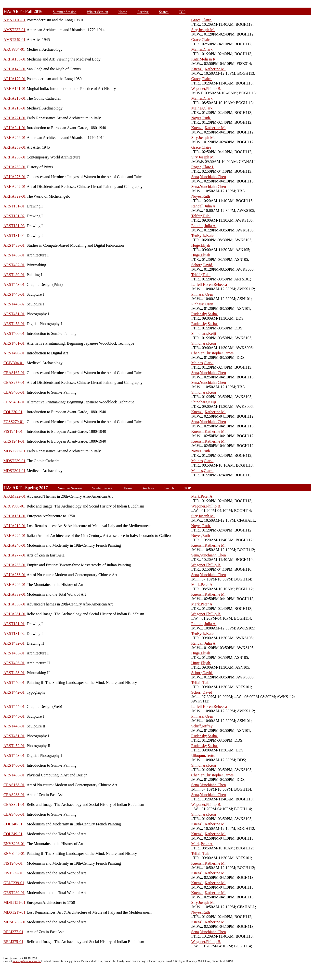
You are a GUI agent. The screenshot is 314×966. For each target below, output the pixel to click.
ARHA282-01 (14, 186)
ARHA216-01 (14, 98)
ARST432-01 (14, 643)
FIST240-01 (13, 863)
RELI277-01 (13, 932)
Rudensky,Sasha (204, 314)
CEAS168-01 (14, 785)
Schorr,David (202, 265)
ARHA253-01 (14, 147)
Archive (143, 12)
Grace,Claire (201, 20)
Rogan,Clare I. (202, 167)
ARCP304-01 (14, 49)
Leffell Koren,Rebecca (209, 284)
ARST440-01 (14, 682)
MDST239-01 (14, 461)
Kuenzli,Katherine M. (208, 69)
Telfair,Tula (201, 216)
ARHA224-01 (14, 535)
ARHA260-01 (14, 167)
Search (164, 12)
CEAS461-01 (14, 402)
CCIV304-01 (13, 363)
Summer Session (64, 12)
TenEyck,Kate (203, 235)
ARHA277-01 (14, 555)
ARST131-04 (14, 235)
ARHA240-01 (14, 545)
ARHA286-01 (14, 565)
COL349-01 (12, 834)
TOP (182, 12)
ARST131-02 (14, 216)
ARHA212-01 (14, 526)
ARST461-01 (14, 343)
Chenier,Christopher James (212, 353)
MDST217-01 (14, 912)
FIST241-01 (13, 431)
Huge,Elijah (201, 245)
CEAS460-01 (14, 392)
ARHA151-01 (14, 516)
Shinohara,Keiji (204, 333)
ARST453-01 (14, 324)
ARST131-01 (14, 206)
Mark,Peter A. (202, 496)
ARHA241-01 (14, 128)
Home (122, 12)
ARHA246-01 (14, 137)
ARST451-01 (14, 314)
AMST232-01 (14, 30)
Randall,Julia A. (204, 206)
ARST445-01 (14, 294)
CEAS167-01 (14, 373)
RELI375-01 (13, 942)
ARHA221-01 (14, 118)
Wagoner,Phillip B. (206, 88)
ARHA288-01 (14, 575)
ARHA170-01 (14, 79)
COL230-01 (12, 412)
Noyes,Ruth (201, 118)
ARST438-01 (14, 673)
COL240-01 (12, 824)
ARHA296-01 (14, 584)
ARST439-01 (14, 275)
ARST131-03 (14, 226)
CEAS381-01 (14, 804)
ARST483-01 (14, 775)
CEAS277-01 (14, 382)
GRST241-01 (14, 441)
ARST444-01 (14, 706)
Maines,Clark (202, 49)
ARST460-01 (14, 333)
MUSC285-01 (14, 922)
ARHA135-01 (14, 59)
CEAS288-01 (14, 795)
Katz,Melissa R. (204, 59)
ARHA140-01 (14, 69)
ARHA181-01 (14, 88)
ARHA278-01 (14, 177)
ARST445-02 (14, 304)
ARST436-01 (14, 663)
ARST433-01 (14, 245)
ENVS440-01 (14, 853)
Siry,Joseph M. (203, 30)
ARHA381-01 (14, 614)
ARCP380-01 (14, 506)
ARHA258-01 (14, 157)
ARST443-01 (14, 284)
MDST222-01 (14, 451)
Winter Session (97, 12)
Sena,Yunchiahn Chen (208, 177)
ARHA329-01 (14, 196)
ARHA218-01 (14, 108)
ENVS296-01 (14, 844)
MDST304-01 (14, 471)
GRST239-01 (14, 893)
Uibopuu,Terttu (203, 755)
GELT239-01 (13, 883)
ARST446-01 (14, 726)
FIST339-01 (13, 873)
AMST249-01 (14, 39)
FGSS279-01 (13, 422)
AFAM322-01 (14, 496)
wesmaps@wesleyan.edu (27, 961)
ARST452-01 (14, 746)
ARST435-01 (14, 255)
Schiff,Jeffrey (202, 726)
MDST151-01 (14, 902)
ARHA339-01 (14, 594)
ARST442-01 (14, 692)
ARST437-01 (14, 265)
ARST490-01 (14, 353)
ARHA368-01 (14, 604)
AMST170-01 (14, 20)
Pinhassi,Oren (202, 294)
